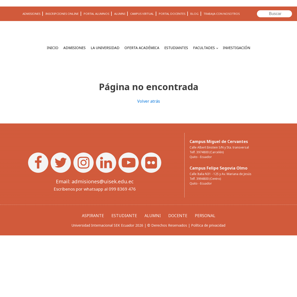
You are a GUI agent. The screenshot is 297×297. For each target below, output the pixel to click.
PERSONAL (205, 215)
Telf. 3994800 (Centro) (205, 179)
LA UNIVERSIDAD (105, 47)
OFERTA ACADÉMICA (141, 47)
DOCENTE (177, 215)
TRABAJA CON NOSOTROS (222, 14)
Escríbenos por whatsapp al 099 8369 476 (95, 189)
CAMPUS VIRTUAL (142, 14)
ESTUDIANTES (176, 47)
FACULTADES (204, 47)
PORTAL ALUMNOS (96, 14)
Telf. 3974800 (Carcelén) (207, 152)
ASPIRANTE (93, 215)
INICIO (52, 47)
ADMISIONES (31, 14)
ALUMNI (119, 14)
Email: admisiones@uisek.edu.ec (94, 181)
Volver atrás (148, 101)
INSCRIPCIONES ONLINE (62, 14)
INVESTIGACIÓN (236, 47)
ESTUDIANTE (124, 215)
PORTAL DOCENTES (172, 14)
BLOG (194, 14)
